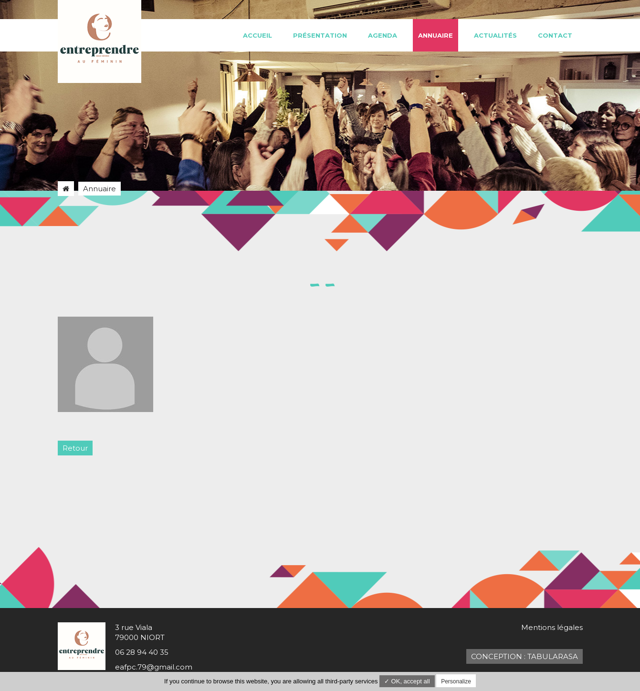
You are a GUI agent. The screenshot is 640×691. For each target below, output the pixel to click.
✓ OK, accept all (407, 681)
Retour (75, 448)
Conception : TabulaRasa (524, 656)
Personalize (456, 681)
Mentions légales (552, 627)
